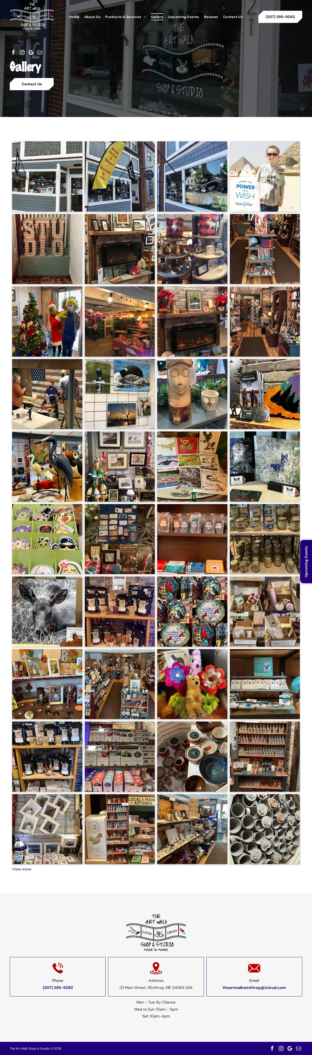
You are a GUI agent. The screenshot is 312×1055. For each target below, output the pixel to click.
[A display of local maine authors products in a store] (120, 757)
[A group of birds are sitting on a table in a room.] (47, 466)
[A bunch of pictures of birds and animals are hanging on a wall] (120, 394)
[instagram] (22, 52)
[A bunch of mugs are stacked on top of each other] (265, 829)
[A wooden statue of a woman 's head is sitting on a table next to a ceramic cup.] (192, 394)
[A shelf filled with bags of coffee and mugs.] (47, 757)
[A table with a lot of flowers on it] (47, 684)
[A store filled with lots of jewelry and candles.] (192, 829)
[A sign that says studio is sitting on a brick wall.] (47, 249)
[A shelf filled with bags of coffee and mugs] (120, 611)
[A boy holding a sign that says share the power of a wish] (265, 176)
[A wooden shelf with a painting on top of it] (265, 249)
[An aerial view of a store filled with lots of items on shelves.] (120, 684)
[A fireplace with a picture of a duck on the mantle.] (192, 321)
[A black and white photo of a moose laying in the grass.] (47, 611)
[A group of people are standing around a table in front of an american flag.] (47, 394)
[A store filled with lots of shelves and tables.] (265, 321)
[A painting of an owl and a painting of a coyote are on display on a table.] (265, 466)
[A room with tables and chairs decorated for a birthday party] (120, 321)
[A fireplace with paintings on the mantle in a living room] (120, 249)
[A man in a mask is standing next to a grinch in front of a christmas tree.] (47, 321)
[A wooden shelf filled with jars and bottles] (265, 757)
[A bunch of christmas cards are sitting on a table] (192, 466)
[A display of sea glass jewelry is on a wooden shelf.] (265, 684)
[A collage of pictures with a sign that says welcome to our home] (120, 539)
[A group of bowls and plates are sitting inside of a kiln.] (192, 757)
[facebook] (13, 52)
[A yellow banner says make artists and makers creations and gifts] (120, 176)
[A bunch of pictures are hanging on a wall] (47, 829)
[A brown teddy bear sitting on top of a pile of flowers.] (192, 684)
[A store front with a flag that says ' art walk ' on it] (47, 176)
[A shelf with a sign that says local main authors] (120, 829)
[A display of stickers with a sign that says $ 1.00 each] (47, 539)
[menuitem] (74, 16)
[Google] (31, 52)
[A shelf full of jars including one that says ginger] (265, 539)
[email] (39, 52)
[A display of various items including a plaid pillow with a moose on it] (192, 249)
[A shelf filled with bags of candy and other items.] (192, 539)
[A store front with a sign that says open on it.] (192, 176)
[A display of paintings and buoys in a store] (120, 466)
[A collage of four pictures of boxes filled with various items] (265, 611)
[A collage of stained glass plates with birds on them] (192, 611)
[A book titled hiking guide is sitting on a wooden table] (265, 394)
